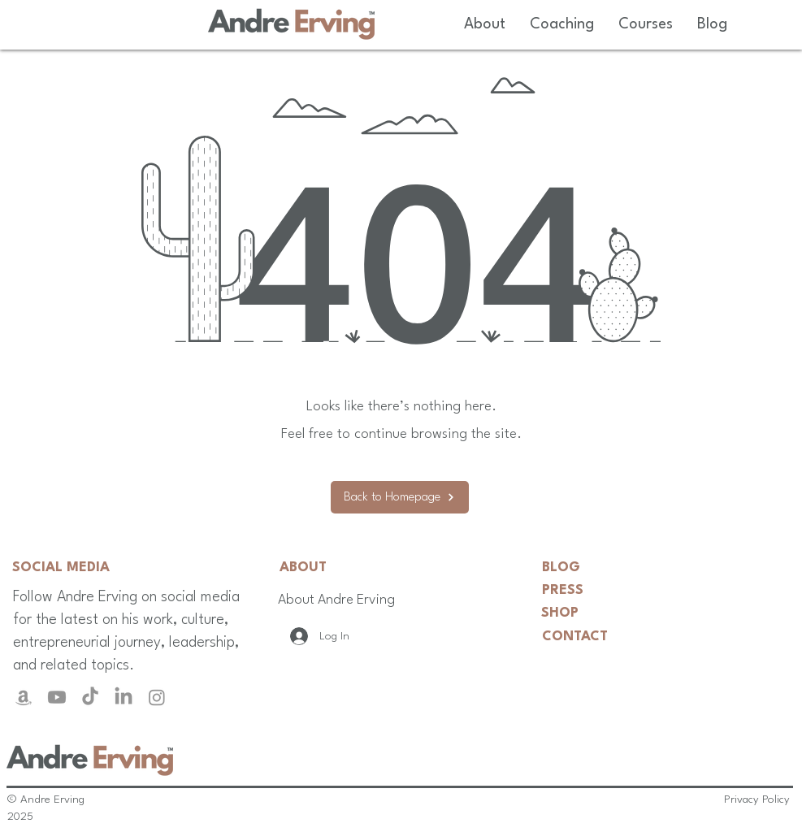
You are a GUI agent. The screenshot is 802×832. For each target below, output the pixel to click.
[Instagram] (156, 697)
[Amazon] (23, 697)
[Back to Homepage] (400, 497)
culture (202, 620)
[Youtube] (56, 697)
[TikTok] (90, 697)
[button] (485, 24)
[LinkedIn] (123, 697)
